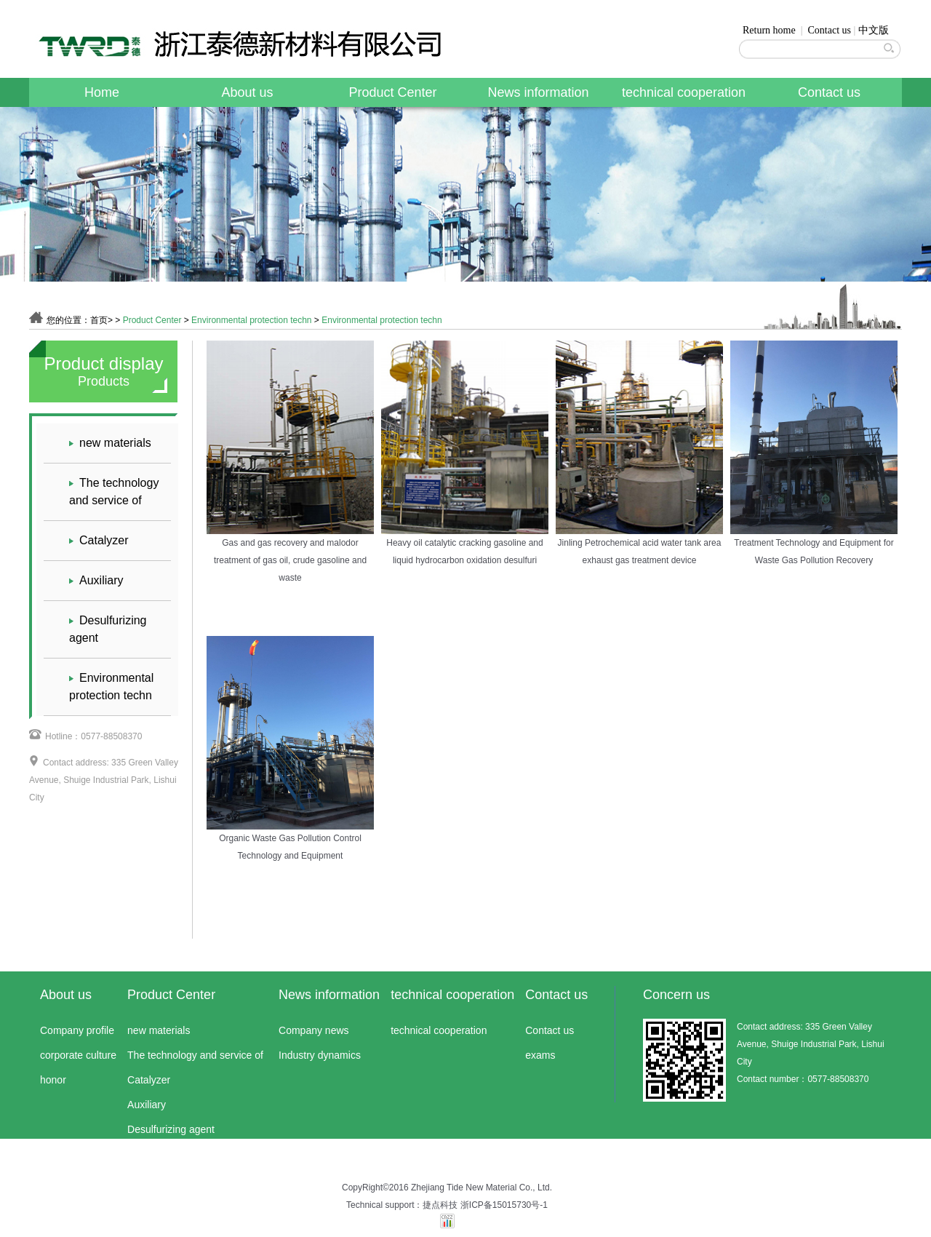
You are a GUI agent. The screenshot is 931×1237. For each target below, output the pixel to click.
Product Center (392, 92)
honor (53, 1080)
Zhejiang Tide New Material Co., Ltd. (481, 1187)
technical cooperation (684, 92)
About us (247, 92)
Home (101, 92)
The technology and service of (114, 490)
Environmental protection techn (251, 320)
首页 (99, 320)
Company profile (77, 1030)
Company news (314, 1030)
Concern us (676, 994)
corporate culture (78, 1055)
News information (537, 92)
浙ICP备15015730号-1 (504, 1205)
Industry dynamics (320, 1055)
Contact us (830, 30)
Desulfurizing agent (107, 628)
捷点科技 (440, 1205)
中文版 (873, 30)
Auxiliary (96, 580)
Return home (769, 30)
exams (540, 1055)
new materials (110, 443)
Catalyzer (99, 540)
